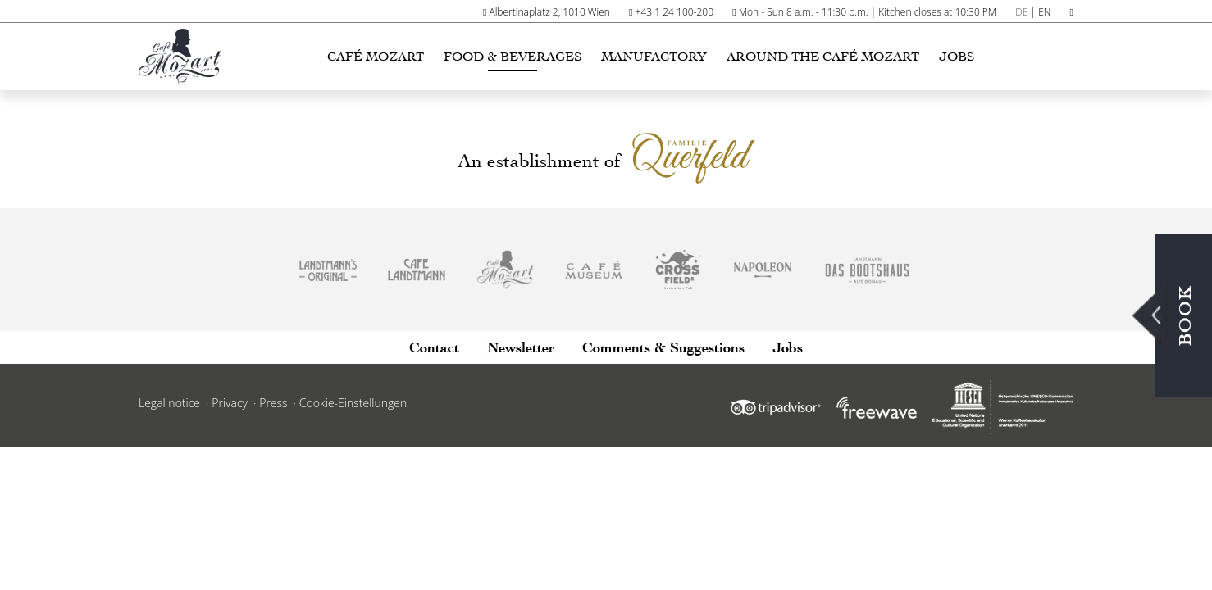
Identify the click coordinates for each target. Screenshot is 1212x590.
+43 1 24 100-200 (674, 12)
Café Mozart (375, 56)
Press (273, 403)
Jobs (956, 56)
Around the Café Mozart (823, 56)
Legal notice (169, 403)
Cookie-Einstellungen (353, 403)
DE (1021, 12)
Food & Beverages (512, 56)
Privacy (230, 403)
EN (1044, 12)
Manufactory (654, 56)
